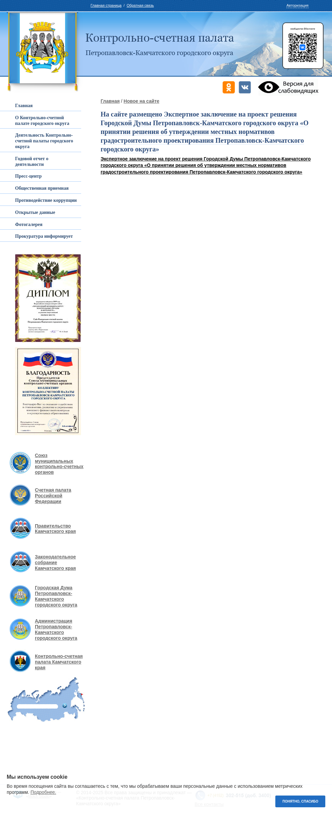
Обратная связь (140, 5)
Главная (110, 101)
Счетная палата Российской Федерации (53, 495)
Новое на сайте (141, 101)
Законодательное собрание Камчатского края (55, 562)
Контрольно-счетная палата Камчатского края (59, 661)
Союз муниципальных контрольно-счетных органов (59, 464)
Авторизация (297, 5)
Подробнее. (43, 792)
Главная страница (106, 5)
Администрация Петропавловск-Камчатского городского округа (56, 629)
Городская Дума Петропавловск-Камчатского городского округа (56, 596)
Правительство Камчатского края (55, 528)
